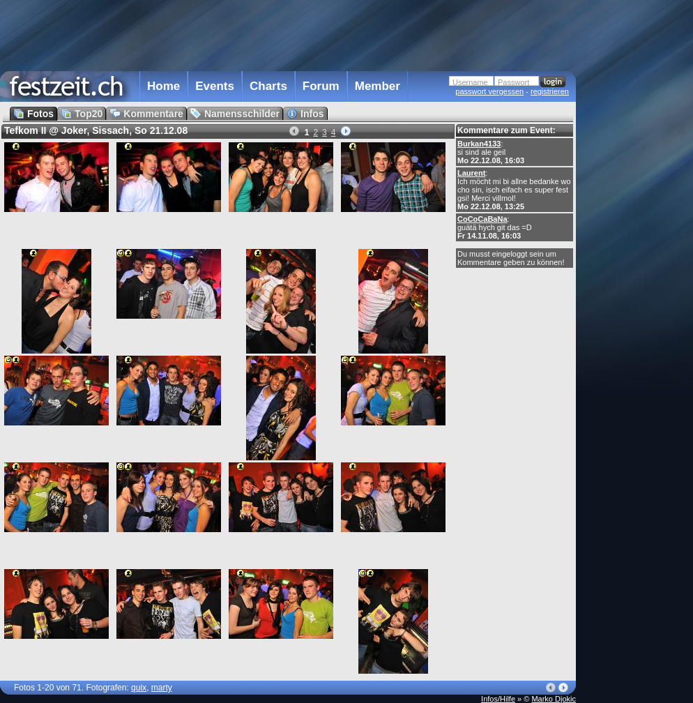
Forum (321, 86)
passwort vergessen (489, 91)
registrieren (550, 91)
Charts (268, 86)
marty (161, 688)
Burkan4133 (479, 143)
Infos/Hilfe (498, 699)
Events (214, 86)
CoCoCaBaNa (482, 219)
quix (138, 688)
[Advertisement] (288, 34)
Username (470, 82)
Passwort (513, 82)
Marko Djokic (553, 699)
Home (163, 86)
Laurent (471, 173)
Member (377, 86)
